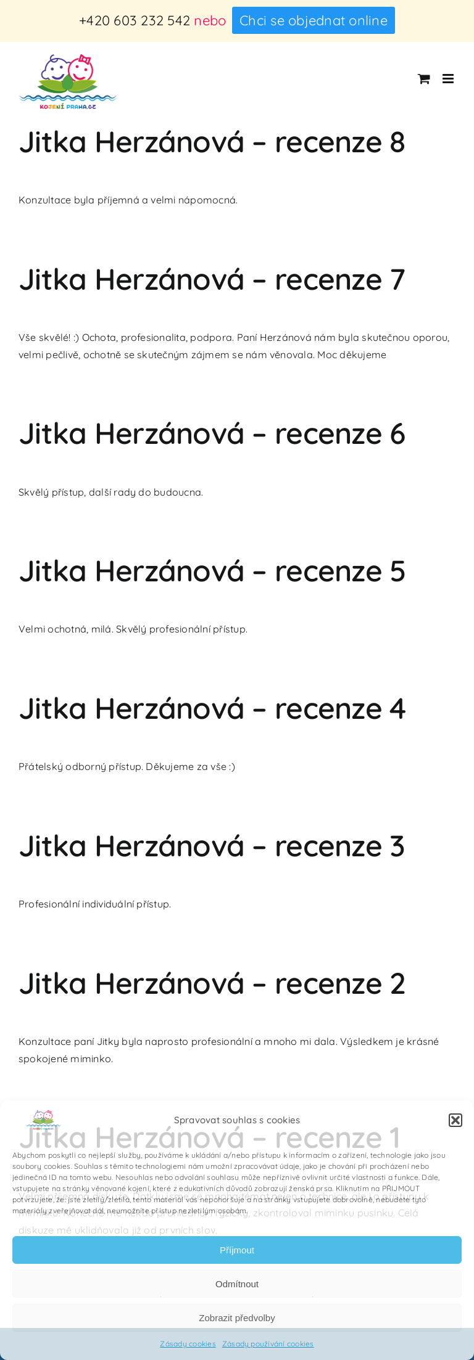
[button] (455, 1120)
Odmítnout (237, 1284)
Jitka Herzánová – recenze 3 (212, 845)
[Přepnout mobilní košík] (424, 78)
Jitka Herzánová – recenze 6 (212, 432)
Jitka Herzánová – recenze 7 (212, 278)
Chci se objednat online (313, 20)
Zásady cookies (187, 1343)
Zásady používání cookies (268, 1343)
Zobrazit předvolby (237, 1318)
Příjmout (237, 1250)
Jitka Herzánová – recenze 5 (212, 570)
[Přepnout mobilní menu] (449, 78)
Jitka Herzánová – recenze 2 (212, 982)
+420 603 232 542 (134, 20)
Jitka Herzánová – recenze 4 (212, 707)
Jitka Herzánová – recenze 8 (212, 141)
